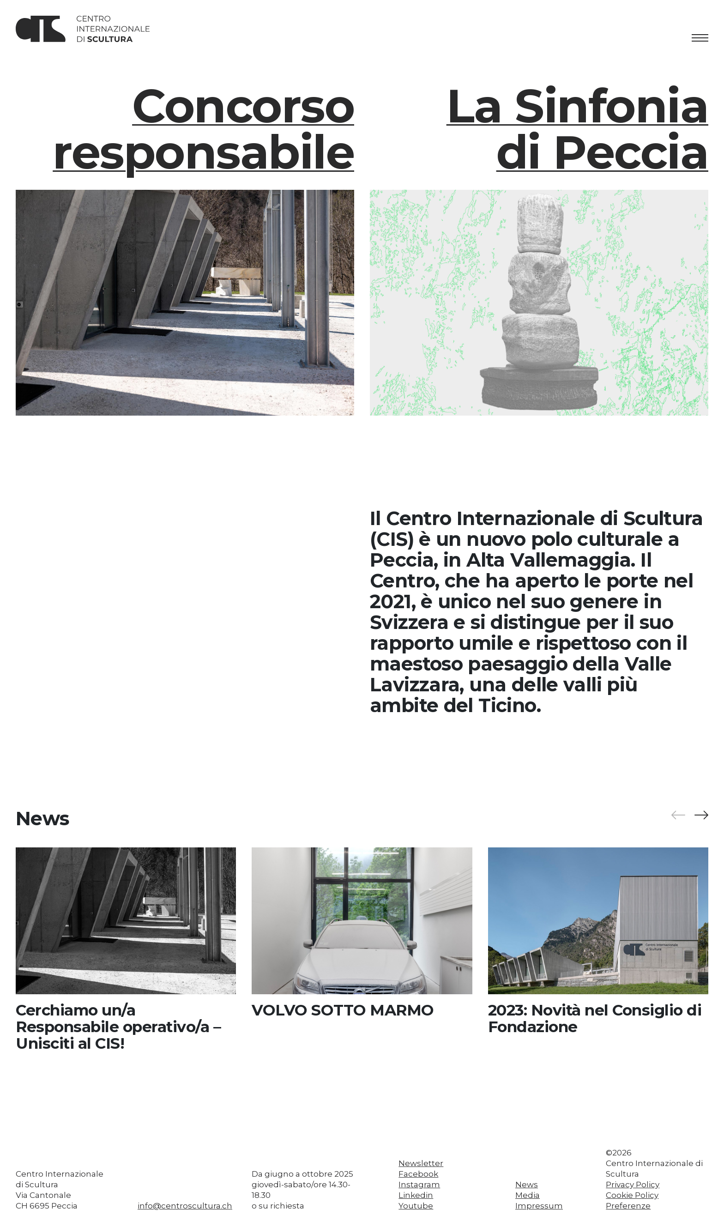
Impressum (539, 1205)
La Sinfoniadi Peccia (577, 128)
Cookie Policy (632, 1195)
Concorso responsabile (203, 128)
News (526, 1184)
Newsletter (420, 1163)
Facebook (418, 1174)
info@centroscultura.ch (185, 1205)
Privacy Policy (632, 1184)
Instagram (419, 1184)
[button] (701, 815)
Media (527, 1195)
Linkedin (415, 1195)
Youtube (415, 1205)
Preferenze (628, 1205)
